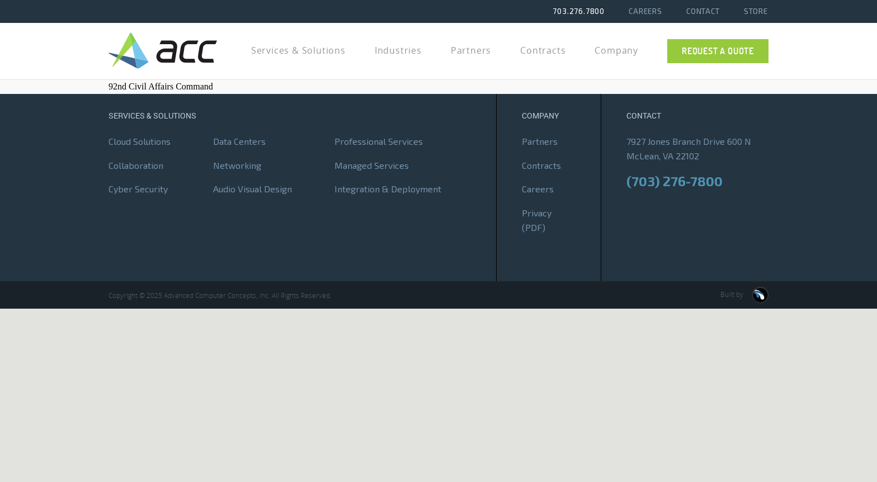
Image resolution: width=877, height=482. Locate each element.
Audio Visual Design (252, 189)
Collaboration (136, 165)
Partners (540, 141)
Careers (645, 11)
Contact (703, 11)
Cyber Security (138, 189)
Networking (237, 165)
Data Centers (239, 141)
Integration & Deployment (387, 189)
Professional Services (378, 141)
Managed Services (371, 165)
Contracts (541, 165)
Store (756, 11)
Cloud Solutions (140, 141)
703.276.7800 (579, 11)
